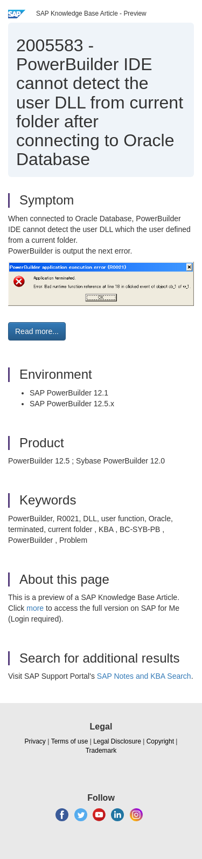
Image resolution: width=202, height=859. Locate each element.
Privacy (35, 741)
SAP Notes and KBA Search (144, 676)
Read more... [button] (37, 331)
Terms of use (69, 741)
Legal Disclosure (117, 741)
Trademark (101, 750)
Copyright (160, 741)
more (35, 608)
